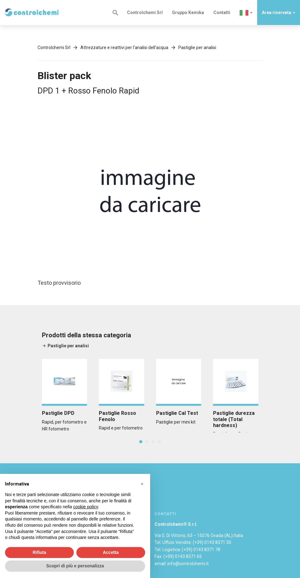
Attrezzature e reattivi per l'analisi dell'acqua (124, 47)
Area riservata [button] (278, 12)
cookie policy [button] (85, 506)
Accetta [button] (111, 552)
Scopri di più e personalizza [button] (75, 565)
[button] (246, 12)
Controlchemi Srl (145, 12)
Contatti (221, 12)
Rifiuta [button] (39, 552)
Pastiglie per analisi (197, 47)
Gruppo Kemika (188, 12)
